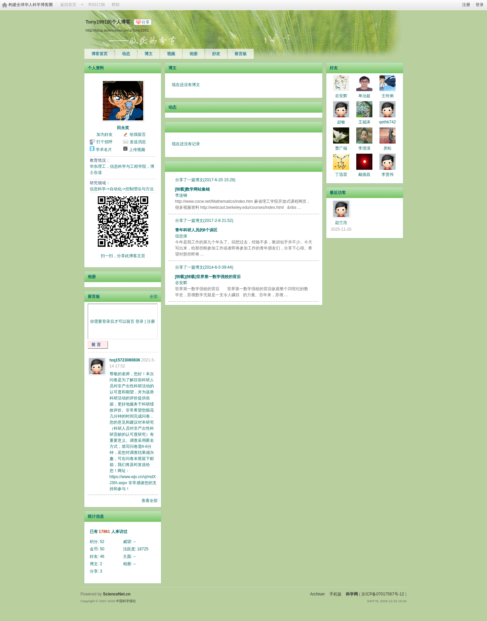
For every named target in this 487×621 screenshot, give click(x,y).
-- (134, 541)
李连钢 (181, 195)
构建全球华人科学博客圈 (30, 4)
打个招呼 (104, 142)
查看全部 (149, 500)
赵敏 (341, 122)
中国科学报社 (126, 601)
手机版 (335, 594)
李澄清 (364, 148)
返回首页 (68, 4)
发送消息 (138, 142)
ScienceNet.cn (116, 594)
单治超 (364, 95)
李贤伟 (387, 174)
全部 (154, 296)
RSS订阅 (96, 4)
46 (102, 556)
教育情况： (100, 160)
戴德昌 (364, 174)
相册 (194, 53)
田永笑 (123, 127)
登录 (480, 4)
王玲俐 (387, 95)
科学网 (352, 594)
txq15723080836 (125, 360)
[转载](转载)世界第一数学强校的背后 (208, 276)
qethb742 (387, 122)
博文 (149, 53)
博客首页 (99, 53)
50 (102, 549)
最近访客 (338, 192)
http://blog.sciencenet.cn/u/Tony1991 (117, 30)
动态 (126, 53)
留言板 (241, 53)
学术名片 (104, 149)
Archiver (317, 594)
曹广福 (341, 148)
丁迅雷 (341, 174)
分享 (145, 22)
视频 (171, 53)
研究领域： (100, 183)
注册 (466, 4)
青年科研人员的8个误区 (196, 230)
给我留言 (138, 134)
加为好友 (104, 134)
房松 (387, 148)
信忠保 (181, 236)
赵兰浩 (341, 222)
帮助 (116, 4)
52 (102, 541)
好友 (216, 53)
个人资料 (96, 68)
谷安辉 (181, 282)
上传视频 (137, 149)
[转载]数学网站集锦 (192, 189)
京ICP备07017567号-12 (382, 594)
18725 (142, 549)
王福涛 (364, 122)
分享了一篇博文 (189, 180)
